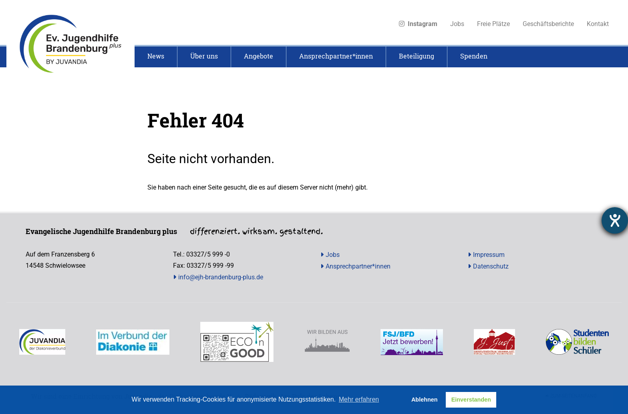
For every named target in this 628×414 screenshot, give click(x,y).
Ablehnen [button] (424, 399)
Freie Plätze (493, 24)
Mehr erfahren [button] (359, 399)
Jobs (457, 24)
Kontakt (598, 24)
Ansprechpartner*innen (358, 266)
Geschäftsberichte (548, 24)
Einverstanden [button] (471, 399)
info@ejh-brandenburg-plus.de (220, 277)
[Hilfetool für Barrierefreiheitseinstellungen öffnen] (615, 220)
